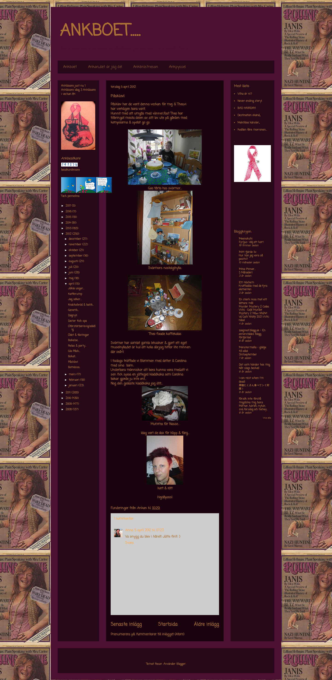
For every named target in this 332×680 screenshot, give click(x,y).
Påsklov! (73, 362)
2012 (68, 234)
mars (73, 374)
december (75, 239)
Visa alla (267, 417)
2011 (68, 393)
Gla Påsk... (74, 351)
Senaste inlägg (126, 624)
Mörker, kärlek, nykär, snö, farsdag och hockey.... (253, 408)
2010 (68, 398)
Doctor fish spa (77, 321)
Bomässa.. (74, 367)
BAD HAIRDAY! (246, 108)
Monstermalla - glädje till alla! (252, 349)
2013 (68, 228)
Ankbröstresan (145, 67)
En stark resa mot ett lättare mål (253, 301)
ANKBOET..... (100, 31)
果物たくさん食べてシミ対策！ (254, 387)
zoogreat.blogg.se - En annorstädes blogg (252, 332)
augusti (74, 261)
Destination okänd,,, (248, 115)
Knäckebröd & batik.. (81, 305)
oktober (74, 250)
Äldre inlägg (206, 624)
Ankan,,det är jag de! (105, 67)
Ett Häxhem (246, 283)
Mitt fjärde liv (247, 252)
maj (71, 278)
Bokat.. (72, 357)
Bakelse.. (73, 340)
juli (71, 267)
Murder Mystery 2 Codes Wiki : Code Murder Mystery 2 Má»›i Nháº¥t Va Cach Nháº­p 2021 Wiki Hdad (254, 313)
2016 (68, 212)
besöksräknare (70, 170)
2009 (69, 404)
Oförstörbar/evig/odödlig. (81, 328)
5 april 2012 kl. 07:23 (149, 530)
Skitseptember (248, 355)
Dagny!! (72, 316)
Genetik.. (73, 310)
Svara (129, 543)
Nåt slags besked (249, 368)
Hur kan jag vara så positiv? (251, 257)
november (75, 245)
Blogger (181, 664)
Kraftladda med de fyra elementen (253, 288)
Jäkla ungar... (76, 289)
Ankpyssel (177, 67)
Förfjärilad (245, 338)
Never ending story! (249, 101)
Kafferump (75, 294)
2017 (68, 206)
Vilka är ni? (244, 94)
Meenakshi (245, 239)
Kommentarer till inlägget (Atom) (160, 634)
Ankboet (70, 67)
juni (71, 273)
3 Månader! (245, 273)
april (72, 284)
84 (73, 94)
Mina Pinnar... (247, 269)
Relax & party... (77, 346)
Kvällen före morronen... (252, 130)
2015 (68, 217)
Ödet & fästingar (78, 335)
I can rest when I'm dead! (251, 380)
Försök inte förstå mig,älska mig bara (251, 401)
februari (74, 380)
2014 (68, 223)
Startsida (168, 624)
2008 (69, 409)
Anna (129, 530)
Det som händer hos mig (254, 365)
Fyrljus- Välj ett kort (251, 242)
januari (73, 386)
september (76, 256)
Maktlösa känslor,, (248, 123)
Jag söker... (75, 299)
